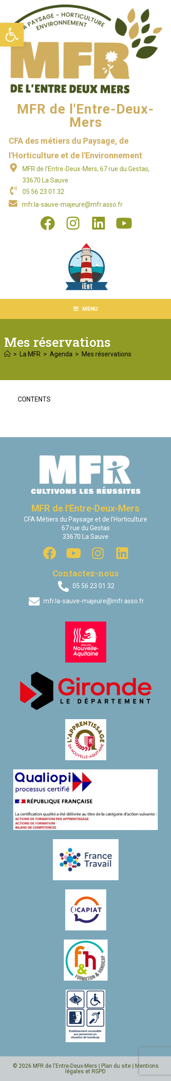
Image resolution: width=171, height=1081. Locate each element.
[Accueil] (7, 354)
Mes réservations (106, 354)
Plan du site (116, 1066)
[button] (12, 35)
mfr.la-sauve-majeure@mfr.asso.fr (72, 204)
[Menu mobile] (85, 309)
